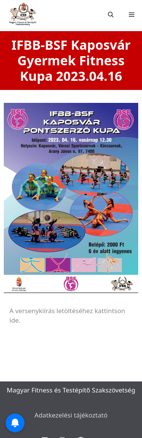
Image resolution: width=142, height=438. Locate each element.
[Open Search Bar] (110, 14)
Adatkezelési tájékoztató (71, 415)
